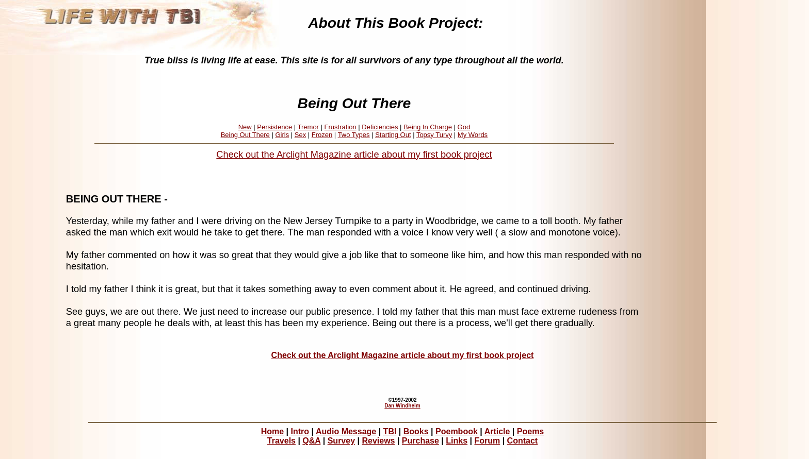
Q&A (311, 440)
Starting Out (393, 135)
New (245, 127)
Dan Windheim (402, 406)
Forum (487, 440)
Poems (530, 431)
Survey (341, 440)
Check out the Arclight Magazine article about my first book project (354, 154)
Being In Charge (427, 127)
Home (272, 431)
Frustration (341, 127)
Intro (300, 431)
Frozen (322, 135)
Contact (522, 440)
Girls (282, 135)
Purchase (420, 440)
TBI (390, 431)
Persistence (274, 127)
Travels (281, 440)
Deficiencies (380, 127)
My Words (473, 135)
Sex (300, 135)
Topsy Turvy (434, 135)
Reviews (378, 440)
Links (456, 440)
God (464, 127)
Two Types (354, 135)
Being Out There (245, 135)
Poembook (456, 431)
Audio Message (346, 431)
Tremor (308, 127)
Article (497, 431)
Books (416, 431)
